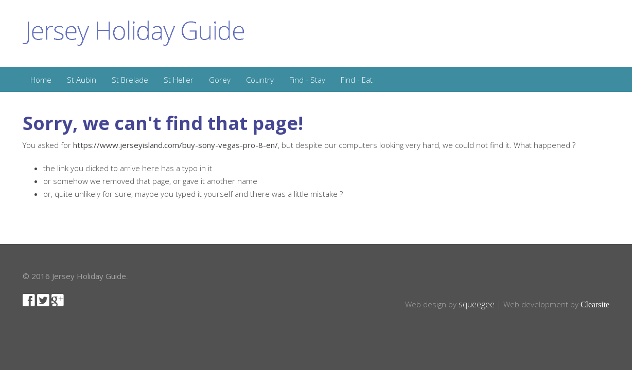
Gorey (220, 80)
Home (40, 80)
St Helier (179, 80)
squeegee (477, 304)
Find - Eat (357, 80)
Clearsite (595, 304)
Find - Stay (307, 80)
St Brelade (130, 80)
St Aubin (81, 80)
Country (260, 80)
